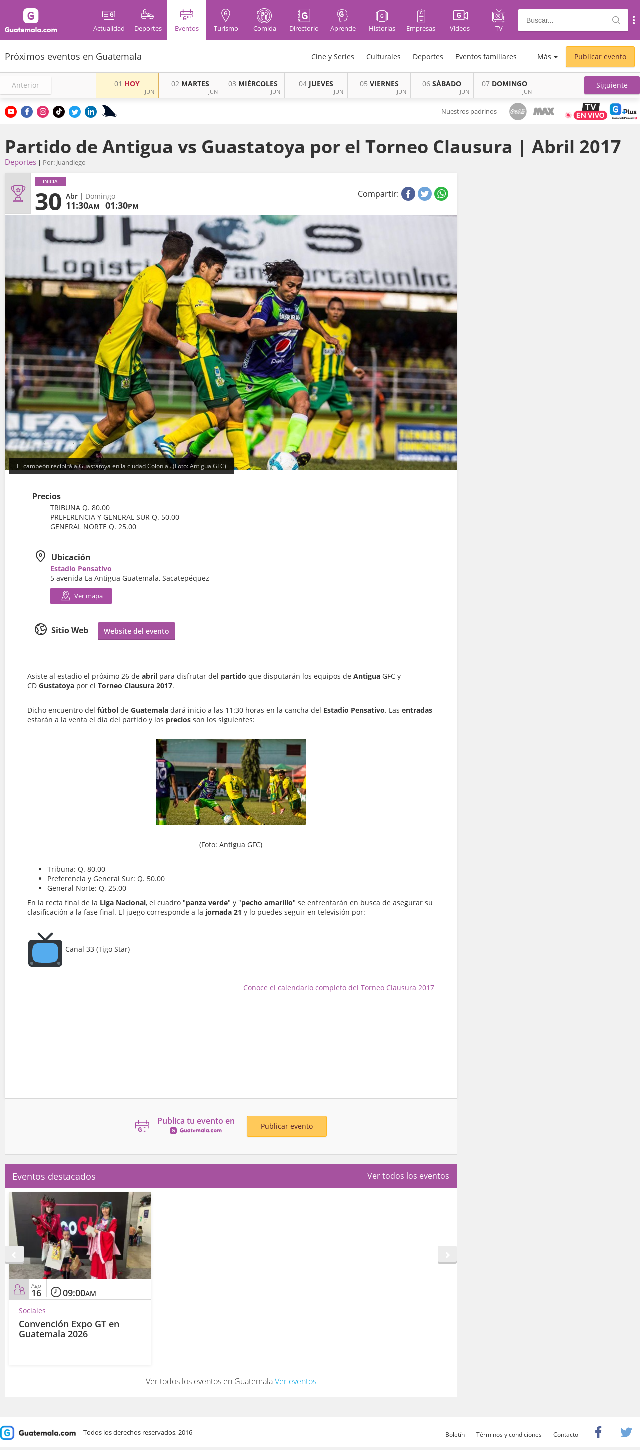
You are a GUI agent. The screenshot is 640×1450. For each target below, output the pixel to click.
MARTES (191, 83)
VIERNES (379, 83)
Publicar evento (600, 56)
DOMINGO (505, 83)
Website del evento (137, 631)
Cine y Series (333, 56)
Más (545, 56)
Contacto (566, 1434)
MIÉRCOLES (253, 83)
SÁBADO (442, 83)
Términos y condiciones (509, 1434)
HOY (127, 83)
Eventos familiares (486, 56)
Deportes (428, 56)
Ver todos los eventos (409, 1175)
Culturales (383, 56)
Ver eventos (295, 1381)
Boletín (455, 1434)
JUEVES (316, 83)
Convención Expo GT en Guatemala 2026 (69, 1329)
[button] (612, 85)
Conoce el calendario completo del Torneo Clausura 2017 (339, 987)
